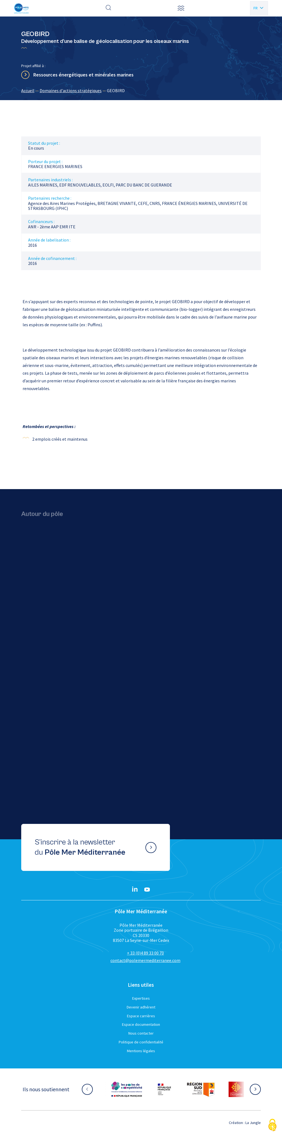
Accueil (27, 90)
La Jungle (253, 1122)
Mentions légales (141, 1050)
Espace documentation (141, 1024)
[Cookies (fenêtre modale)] (272, 1125)
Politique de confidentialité (141, 1042)
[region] (141, 90)
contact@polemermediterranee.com (145, 960)
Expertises (141, 998)
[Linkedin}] (135, 889)
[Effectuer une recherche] (108, 8)
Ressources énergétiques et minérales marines (83, 75)
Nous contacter (141, 1033)
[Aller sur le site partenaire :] (126, 1089)
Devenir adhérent (141, 1007)
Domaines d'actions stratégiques (71, 90)
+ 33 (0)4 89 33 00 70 (145, 953)
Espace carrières (141, 1015)
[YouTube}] (147, 889)
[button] (180, 8)
